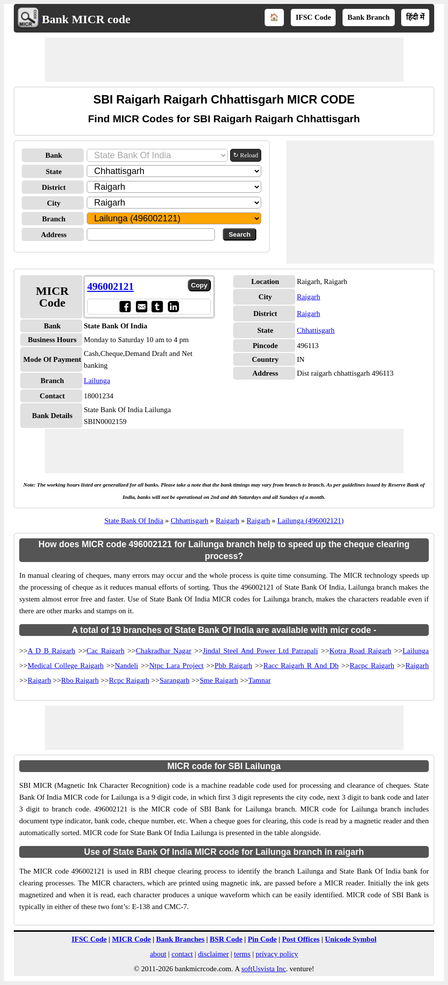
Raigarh (308, 297)
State (54, 172)
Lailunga (97, 381)
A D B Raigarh (51, 651)
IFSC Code (313, 17)
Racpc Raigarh (372, 665)
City (54, 203)
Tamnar (259, 680)
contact (182, 954)
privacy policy (277, 954)
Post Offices (300, 939)
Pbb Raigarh (233, 665)
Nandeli (126, 665)
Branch (54, 219)
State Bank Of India (134, 521)
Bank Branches (180, 939)
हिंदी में (415, 17)
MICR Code (131, 939)
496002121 (110, 286)
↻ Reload (245, 155)
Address (54, 235)
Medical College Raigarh (65, 665)
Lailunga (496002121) (310, 521)
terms (242, 954)
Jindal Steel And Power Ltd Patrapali (260, 651)
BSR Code (226, 939)
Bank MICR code (86, 19)
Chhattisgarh (316, 330)
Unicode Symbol (351, 939)
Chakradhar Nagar (164, 651)
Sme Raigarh (219, 680)
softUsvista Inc (263, 969)
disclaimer (213, 954)
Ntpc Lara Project (176, 665)
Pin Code (262, 939)
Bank (53, 155)
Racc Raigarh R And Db (301, 665)
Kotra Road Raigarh (360, 651)
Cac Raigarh (106, 651)
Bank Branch (368, 17)
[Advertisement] (224, 59)
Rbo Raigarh (80, 680)
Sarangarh (175, 680)
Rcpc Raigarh (129, 680)
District (54, 187)
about (158, 954)
